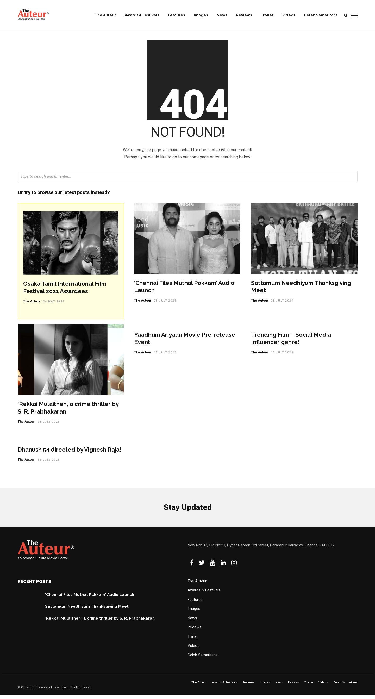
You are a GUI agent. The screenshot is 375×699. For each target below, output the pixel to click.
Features (176, 15)
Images (201, 15)
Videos (288, 15)
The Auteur (105, 15)
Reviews (244, 15)
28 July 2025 (165, 304)
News (222, 15)
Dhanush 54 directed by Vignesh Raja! (69, 453)
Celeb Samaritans (321, 15)
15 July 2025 (165, 356)
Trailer (267, 15)
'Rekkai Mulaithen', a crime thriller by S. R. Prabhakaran (100, 622)
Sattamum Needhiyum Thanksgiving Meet (87, 610)
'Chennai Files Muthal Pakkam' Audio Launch (89, 598)
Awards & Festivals (142, 15)
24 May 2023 (54, 305)
